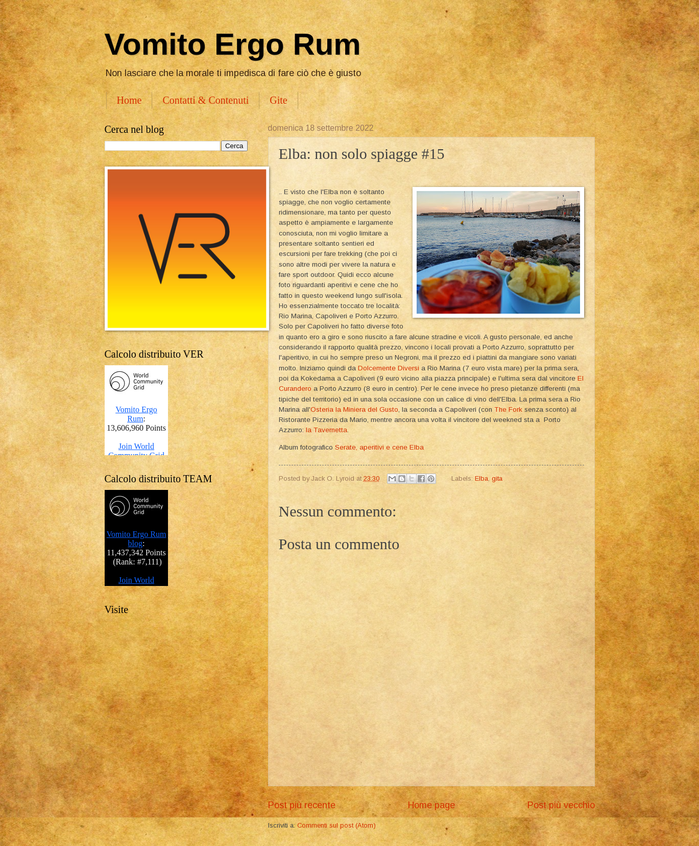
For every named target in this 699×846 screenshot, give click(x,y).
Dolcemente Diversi (388, 368)
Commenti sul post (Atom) (336, 825)
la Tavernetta (326, 430)
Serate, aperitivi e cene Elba (379, 447)
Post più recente (301, 805)
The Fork (508, 409)
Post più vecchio (561, 805)
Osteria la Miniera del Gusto (354, 409)
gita (497, 478)
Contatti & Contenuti (205, 100)
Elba (481, 478)
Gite (278, 100)
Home (129, 100)
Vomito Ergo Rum (233, 44)
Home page (431, 805)
